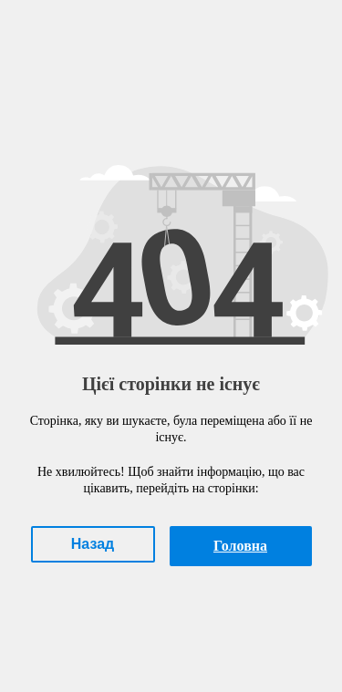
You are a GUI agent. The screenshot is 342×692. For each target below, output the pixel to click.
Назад (92, 544)
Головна (240, 545)
